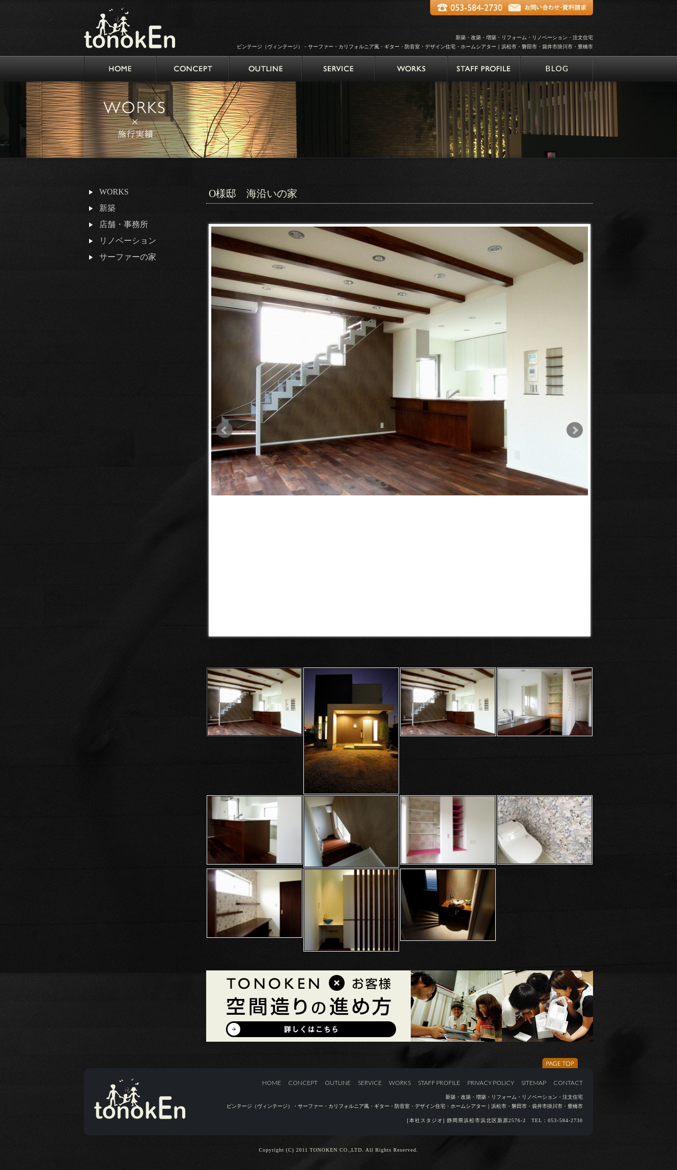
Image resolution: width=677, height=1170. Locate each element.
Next (575, 430)
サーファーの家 (127, 257)
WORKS (114, 191)
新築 (107, 208)
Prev (224, 430)
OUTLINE (338, 1083)
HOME (271, 1083)
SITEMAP (533, 1083)
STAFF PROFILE (439, 1083)
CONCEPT (303, 1083)
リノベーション (127, 240)
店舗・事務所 (123, 224)
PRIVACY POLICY (490, 1083)
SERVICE (370, 1083)
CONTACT (568, 1083)
